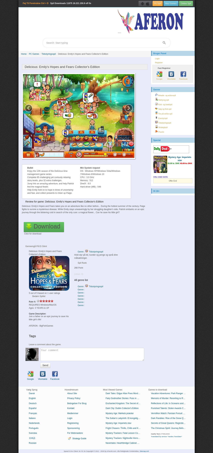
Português (34, 428)
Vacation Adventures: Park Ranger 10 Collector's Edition (170, 393)
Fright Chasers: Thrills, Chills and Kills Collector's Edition (124, 428)
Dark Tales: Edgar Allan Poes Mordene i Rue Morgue (124, 393)
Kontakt (70, 408)
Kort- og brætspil (163, 104)
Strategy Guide (76, 439)
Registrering (73, 423)
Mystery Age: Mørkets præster (120, 413)
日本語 (32, 438)
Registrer (159, 62)
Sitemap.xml (144, 451)
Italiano (32, 418)
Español (32, 408)
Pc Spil (157, 3)
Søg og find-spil (163, 108)
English (32, 398)
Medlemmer (72, 413)
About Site (72, 393)
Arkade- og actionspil (165, 94)
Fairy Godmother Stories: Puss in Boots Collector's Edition (124, 398)
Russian (32, 443)
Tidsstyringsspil (49, 54)
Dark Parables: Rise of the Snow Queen (169, 418)
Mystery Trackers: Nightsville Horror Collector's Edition (124, 438)
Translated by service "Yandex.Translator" (166, 436)
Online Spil (186, 3)
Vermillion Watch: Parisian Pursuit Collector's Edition (170, 413)
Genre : (81, 289)
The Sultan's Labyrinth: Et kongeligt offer (124, 418)
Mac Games (171, 3)
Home (24, 54)
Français (33, 413)
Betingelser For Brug (77, 403)
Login (157, 58)
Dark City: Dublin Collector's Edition (122, 408)
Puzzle (159, 131)
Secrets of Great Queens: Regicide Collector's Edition (170, 423)
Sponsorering (73, 428)
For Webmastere (75, 433)
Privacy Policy (73, 398)
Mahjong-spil (162, 99)
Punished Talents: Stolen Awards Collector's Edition (170, 408)
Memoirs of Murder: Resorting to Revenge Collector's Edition (170, 398)
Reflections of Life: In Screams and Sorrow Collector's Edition (170, 403)
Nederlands (34, 423)
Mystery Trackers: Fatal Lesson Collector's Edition (124, 433)
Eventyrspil (161, 117)
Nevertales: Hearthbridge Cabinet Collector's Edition (124, 443)
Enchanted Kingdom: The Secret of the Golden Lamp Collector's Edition (124, 403)
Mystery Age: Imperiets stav (118, 423)
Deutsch (33, 403)
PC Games (34, 54)
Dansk (32, 393)
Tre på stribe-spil (163, 113)
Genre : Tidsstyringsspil (90, 252)
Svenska (33, 433)
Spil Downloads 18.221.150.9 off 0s (57, 3)
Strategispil (161, 126)
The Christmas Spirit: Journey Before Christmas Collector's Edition (170, 428)
